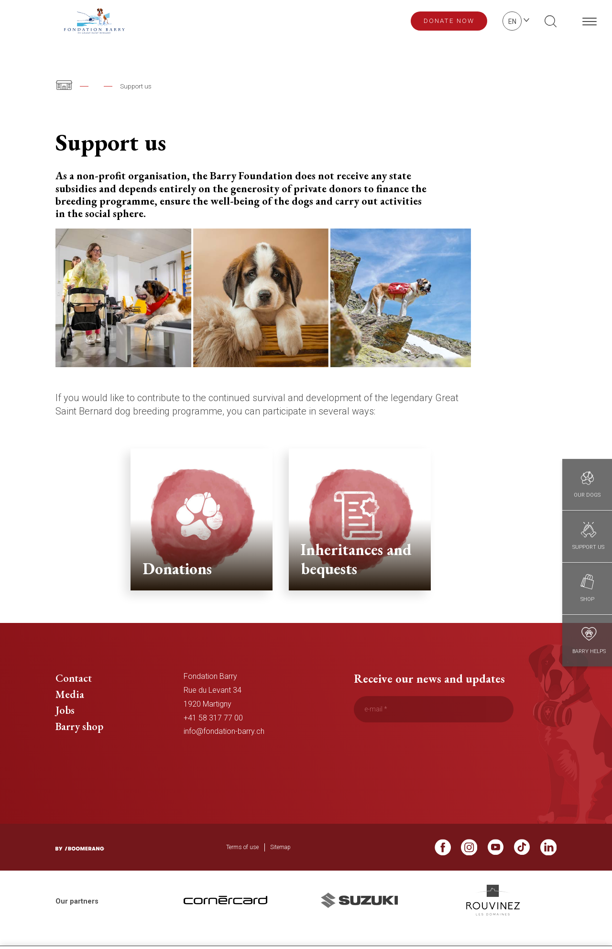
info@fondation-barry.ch (224, 747)
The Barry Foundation (127, 86)
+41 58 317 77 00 (213, 733)
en (512, 21)
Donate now (449, 20)
